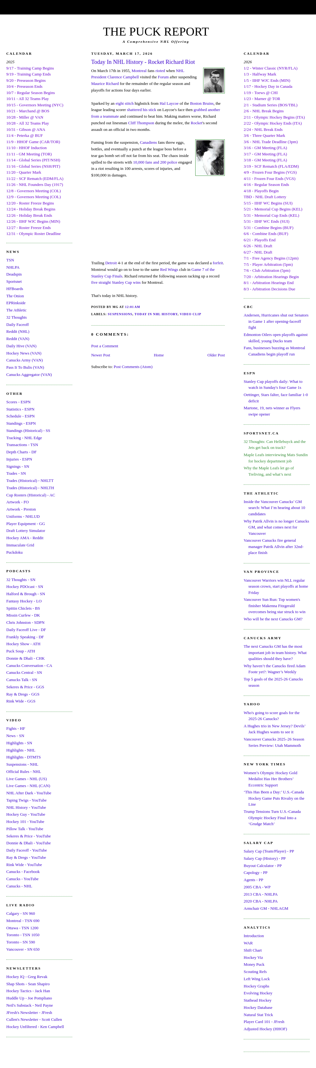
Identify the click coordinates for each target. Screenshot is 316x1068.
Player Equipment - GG (25, 523)
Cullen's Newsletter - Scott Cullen (34, 1019)
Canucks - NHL (19, 886)
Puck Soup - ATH (20, 651)
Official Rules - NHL (23, 771)
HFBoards (14, 288)
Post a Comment (104, 346)
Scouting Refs (255, 971)
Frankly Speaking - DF (25, 637)
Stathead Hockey (257, 1000)
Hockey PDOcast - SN (24, 586)
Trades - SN (16, 473)
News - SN (15, 735)
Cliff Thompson (141, 122)
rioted (160, 70)
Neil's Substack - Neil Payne (29, 1005)
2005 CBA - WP (257, 887)
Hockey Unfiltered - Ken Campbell (35, 1026)
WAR (248, 943)
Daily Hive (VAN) (21, 346)
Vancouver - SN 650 (23, 949)
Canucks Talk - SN (21, 679)
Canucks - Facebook (23, 871)
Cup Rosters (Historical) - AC (30, 495)
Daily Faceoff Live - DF (26, 629)
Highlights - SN (19, 743)
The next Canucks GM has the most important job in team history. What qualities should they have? (275, 652)
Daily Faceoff (17, 324)
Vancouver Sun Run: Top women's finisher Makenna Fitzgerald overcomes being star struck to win (275, 605)
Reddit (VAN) (17, 338)
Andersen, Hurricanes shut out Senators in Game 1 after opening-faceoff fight (276, 321)
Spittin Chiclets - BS (23, 608)
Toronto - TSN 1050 (22, 934)
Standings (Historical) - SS (28, 430)
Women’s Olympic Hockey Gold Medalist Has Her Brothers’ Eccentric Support (270, 778)
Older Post (216, 355)
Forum (163, 77)
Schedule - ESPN (20, 416)
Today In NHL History (156, 314)
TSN (10, 260)
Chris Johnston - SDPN (25, 622)
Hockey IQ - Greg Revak (26, 976)
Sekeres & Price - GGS (25, 687)
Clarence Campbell (123, 77)
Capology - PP (256, 872)
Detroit (111, 262)
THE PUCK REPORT (156, 31)
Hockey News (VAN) (24, 353)
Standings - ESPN (21, 423)
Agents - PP (253, 879)
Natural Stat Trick (258, 1014)
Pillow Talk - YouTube (24, 828)
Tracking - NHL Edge (24, 437)
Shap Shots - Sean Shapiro (28, 983)
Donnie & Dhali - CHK (25, 658)
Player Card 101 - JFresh (264, 1021)
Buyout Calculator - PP (263, 865)
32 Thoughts (16, 317)
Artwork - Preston (21, 509)
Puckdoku (14, 552)
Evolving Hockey (258, 993)
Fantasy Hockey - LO (24, 601)
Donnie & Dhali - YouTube (28, 843)
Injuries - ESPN (19, 459)
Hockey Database (258, 1007)
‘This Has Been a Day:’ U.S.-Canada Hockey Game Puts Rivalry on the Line (274, 798)
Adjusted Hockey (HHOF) (265, 1028)
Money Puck (254, 964)
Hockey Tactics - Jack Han (28, 990)
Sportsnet (14, 281)
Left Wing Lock (257, 978)
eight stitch (125, 103)
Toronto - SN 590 (20, 942)
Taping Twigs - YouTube (26, 800)
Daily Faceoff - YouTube (26, 850)
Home (159, 355)
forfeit (218, 262)
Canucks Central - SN (24, 672)
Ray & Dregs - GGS (22, 694)
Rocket (196, 122)
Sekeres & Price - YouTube (28, 836)
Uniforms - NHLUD (23, 516)
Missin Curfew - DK (23, 615)
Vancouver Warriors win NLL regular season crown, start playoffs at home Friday (276, 586)
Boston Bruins (201, 103)
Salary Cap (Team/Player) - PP (269, 851)
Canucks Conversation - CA (29, 665)
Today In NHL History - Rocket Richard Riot (143, 62)
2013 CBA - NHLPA (261, 894)
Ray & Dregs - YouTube (26, 857)
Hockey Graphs (256, 986)
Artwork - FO (17, 502)
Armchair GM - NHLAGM (266, 908)
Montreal (139, 70)
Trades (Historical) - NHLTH (30, 487)
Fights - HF (15, 728)
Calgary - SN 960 (20, 913)
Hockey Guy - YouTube (25, 814)
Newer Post (100, 355)
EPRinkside (15, 302)
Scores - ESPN (18, 402)
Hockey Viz (253, 957)
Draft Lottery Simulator (25, 530)
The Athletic (16, 310)
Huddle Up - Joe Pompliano (29, 998)
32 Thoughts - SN (21, 579)
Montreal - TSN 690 (23, 920)
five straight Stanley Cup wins (116, 282)
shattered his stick (141, 109)
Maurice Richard (105, 83)
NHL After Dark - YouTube (28, 793)
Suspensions (120, 314)
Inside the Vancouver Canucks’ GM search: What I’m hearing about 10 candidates (274, 507)
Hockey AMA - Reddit (24, 537)
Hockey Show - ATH (23, 643)
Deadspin (14, 274)
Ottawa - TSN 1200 (22, 927)
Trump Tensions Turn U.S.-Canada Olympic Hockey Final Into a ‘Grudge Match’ (272, 817)
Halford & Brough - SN (25, 593)
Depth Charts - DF (21, 452)
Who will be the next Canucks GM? (273, 619)
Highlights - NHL (20, 750)
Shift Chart (253, 950)
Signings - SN (17, 466)
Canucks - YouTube (22, 878)
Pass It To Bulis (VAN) (25, 367)
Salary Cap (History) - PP (265, 858)
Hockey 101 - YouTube (25, 821)
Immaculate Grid (20, 545)
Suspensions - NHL (22, 764)
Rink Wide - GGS (21, 701)
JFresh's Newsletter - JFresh (29, 1012)
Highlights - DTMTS (23, 757)
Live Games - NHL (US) (26, 778)
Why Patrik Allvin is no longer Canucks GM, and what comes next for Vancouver (276, 527)
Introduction (254, 935)
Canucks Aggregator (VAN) (29, 374)
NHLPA (12, 267)
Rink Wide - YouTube (24, 864)
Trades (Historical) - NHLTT (29, 480)
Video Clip (190, 314)
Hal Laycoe (169, 103)
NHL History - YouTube (26, 807)
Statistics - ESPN (20, 409)
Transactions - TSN (22, 444)
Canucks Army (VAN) (24, 360)
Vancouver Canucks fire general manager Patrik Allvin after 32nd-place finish (273, 546)
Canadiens (148, 142)
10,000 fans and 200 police (155, 162)
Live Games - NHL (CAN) (28, 785)
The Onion (15, 296)
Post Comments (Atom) (133, 366)
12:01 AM (132, 307)
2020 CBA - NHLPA (261, 901)
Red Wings (169, 269)
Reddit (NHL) (17, 331)
